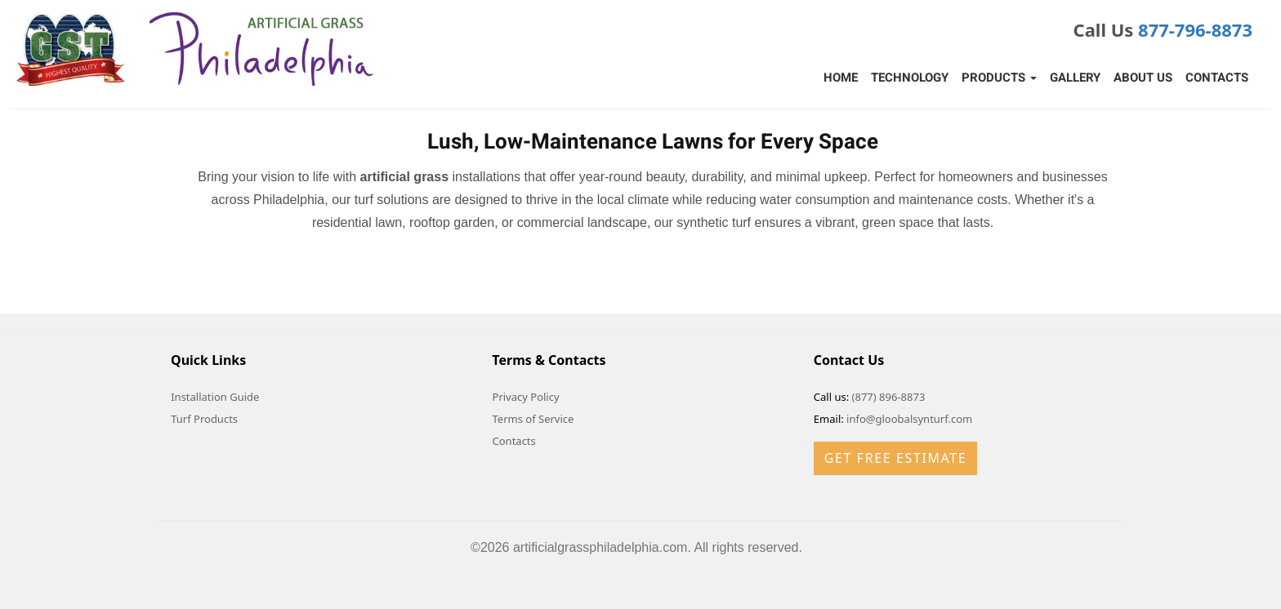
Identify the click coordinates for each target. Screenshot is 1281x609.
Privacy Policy (526, 396)
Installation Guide (215, 396)
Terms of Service (533, 418)
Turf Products (204, 418)
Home (841, 78)
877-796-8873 (1195, 29)
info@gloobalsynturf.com (909, 418)
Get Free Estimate (895, 458)
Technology (909, 78)
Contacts (1216, 78)
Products (999, 78)
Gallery (1075, 78)
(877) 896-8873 (889, 396)
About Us (1143, 78)
